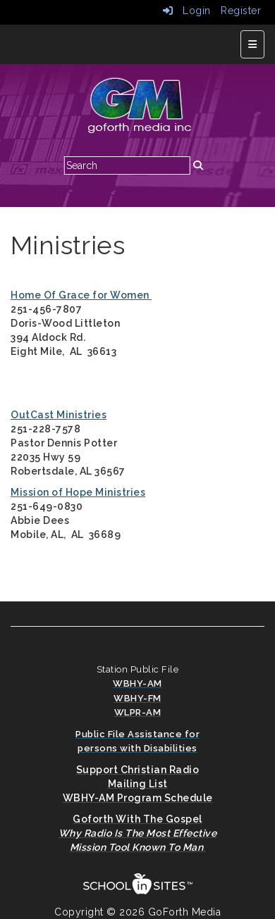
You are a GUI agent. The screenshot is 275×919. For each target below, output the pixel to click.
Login (187, 10)
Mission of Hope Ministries (78, 492)
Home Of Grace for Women (81, 295)
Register (241, 10)
